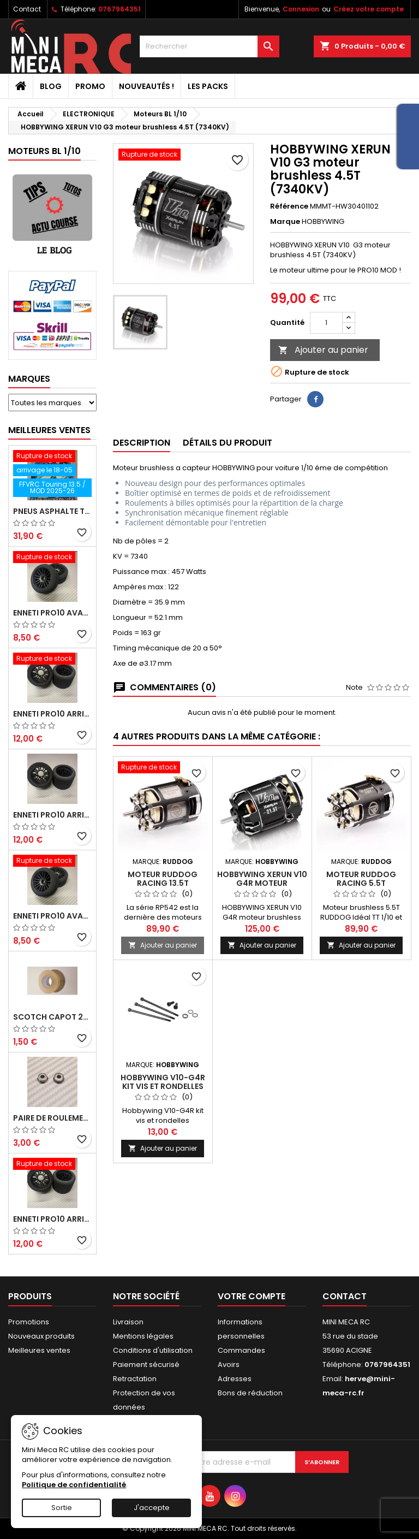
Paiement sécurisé (146, 1364)
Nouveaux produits (41, 1336)
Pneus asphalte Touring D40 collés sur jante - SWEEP (52, 511)
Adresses (235, 1379)
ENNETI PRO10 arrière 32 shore (52, 1219)
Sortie (61, 1507)
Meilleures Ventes (49, 430)
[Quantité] (326, 323)
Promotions (28, 1322)
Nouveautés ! (146, 86)
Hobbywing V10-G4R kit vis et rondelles (163, 1082)
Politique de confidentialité (74, 1484)
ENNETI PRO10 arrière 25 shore (52, 814)
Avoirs (229, 1364)
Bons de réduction (250, 1393)
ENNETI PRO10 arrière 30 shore (52, 713)
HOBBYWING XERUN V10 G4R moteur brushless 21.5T (262, 883)
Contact (27, 9)
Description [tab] (141, 442)
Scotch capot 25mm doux (52, 1017)
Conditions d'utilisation (153, 1350)
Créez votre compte (368, 9)
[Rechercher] (209, 46)
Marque (285, 222)
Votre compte (251, 1296)
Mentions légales (143, 1336)
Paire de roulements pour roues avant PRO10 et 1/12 (52, 1118)
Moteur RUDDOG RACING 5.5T (361, 879)
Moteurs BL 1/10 (44, 151)
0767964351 (119, 9)
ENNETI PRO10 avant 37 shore (52, 612)
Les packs (208, 86)
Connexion (301, 9)
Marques (29, 378)
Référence (289, 206)
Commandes (241, 1350)
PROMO (90, 86)
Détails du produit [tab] (227, 442)
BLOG (51, 86)
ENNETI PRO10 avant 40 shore (52, 915)
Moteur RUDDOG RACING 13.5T (162, 879)
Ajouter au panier (323, 350)
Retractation (135, 1379)
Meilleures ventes (39, 1350)
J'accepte (152, 1507)
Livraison (128, 1322)
